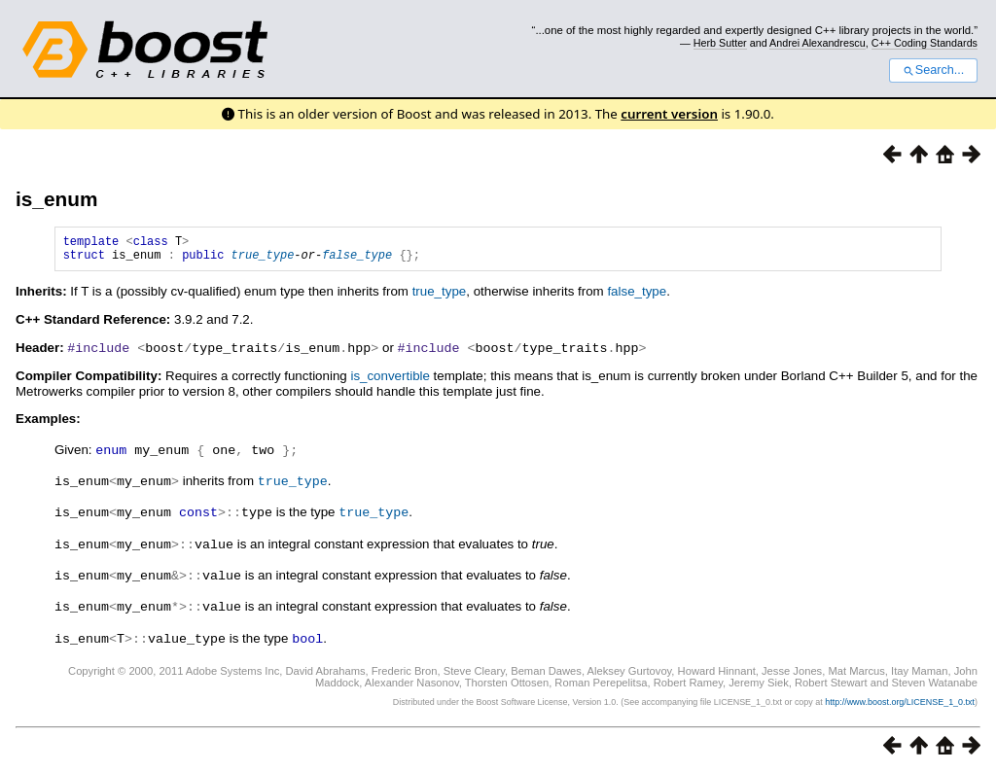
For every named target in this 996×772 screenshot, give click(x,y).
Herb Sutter (720, 43)
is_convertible (390, 380)
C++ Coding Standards (925, 43)
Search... (933, 70)
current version (669, 114)
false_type (357, 260)
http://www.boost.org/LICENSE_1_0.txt (900, 700)
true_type (263, 260)
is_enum (56, 199)
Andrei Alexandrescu (817, 43)
